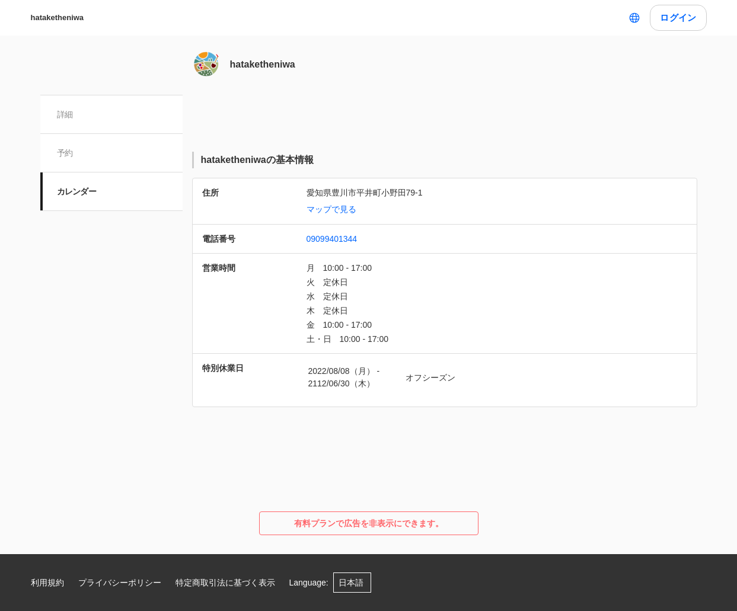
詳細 (65, 114)
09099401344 (332, 239)
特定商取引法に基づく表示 (225, 582)
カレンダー (77, 191)
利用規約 (47, 582)
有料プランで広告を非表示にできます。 (369, 523)
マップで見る (331, 209)
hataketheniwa (57, 17)
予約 (65, 153)
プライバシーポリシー (119, 582)
